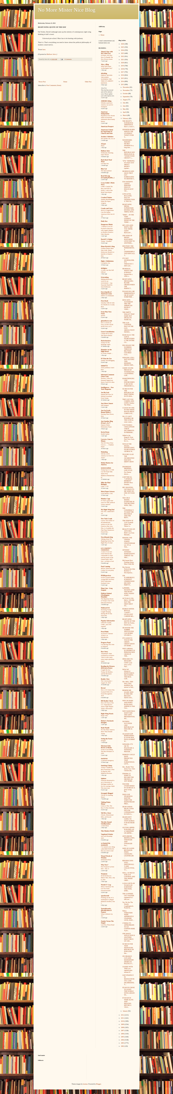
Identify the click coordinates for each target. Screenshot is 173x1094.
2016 (122, 75)
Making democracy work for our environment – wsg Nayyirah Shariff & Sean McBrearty (106, 283)
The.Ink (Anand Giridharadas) (106, 823)
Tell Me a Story (106, 813)
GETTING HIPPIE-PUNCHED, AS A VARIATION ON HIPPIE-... (128, 830)
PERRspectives (106, 575)
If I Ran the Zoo (106, 358)
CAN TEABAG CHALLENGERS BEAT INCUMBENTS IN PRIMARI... (128, 428)
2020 (122, 63)
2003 (122, 1043)
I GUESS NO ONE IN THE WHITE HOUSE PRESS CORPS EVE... (128, 410)
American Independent (105, 113)
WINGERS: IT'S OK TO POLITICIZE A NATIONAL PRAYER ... (128, 747)
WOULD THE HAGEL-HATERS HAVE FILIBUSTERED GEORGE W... (128, 447)
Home (65, 82)
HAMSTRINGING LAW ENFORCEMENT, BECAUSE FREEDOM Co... (128, 382)
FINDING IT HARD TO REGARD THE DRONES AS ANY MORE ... (128, 777)
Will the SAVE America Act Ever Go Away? (107, 456)
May (124, 109)
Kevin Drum (105, 432)
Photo (102, 146)
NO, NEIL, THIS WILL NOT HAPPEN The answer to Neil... (128, 684)
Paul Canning (105, 566)
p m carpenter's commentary (106, 549)
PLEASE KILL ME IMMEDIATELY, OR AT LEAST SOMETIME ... (128, 294)
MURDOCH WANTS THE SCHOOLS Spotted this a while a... (127, 272)
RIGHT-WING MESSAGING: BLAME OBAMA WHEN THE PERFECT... (128, 283)
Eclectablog (105, 277)
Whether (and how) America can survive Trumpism (107, 105)
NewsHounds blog (107, 537)
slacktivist (104, 758)
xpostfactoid (105, 896)
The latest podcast (106, 171)
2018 (122, 69)
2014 (122, 81)
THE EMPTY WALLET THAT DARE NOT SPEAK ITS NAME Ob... (128, 315)
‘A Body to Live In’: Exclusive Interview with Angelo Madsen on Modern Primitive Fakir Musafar (107, 230)
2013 (122, 84)
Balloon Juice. (52, 54)
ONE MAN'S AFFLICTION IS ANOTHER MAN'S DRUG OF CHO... (128, 937)
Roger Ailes (104, 715)
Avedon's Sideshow (107, 136)
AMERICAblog (106, 101)
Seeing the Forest (106, 739)
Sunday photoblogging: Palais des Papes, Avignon (108, 201)
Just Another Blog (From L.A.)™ (107, 422)
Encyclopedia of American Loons (106, 293)
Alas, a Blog (105, 64)
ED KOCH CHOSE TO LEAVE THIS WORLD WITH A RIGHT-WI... (128, 991)
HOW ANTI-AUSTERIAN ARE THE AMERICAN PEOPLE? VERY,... (127, 304)
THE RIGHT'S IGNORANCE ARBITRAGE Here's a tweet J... (128, 123)
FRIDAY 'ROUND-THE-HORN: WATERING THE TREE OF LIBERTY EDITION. (107, 79)
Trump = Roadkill (106, 241)
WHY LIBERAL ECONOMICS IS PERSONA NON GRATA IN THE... (128, 652)
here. (44, 49)
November (126, 90)
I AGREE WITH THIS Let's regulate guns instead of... (127, 969)
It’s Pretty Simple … (107, 353)
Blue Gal (104, 169)
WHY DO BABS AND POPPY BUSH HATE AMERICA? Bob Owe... (128, 704)
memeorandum (106, 468)
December (126, 87)
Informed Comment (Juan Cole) (107, 375)
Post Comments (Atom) (53, 85)
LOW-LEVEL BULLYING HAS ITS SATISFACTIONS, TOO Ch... (128, 197)
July (124, 103)
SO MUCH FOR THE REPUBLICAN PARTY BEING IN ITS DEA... (128, 392)
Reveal (103, 688)
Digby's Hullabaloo (107, 261)
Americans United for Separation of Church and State (107, 131)
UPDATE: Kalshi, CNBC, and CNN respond (106, 624)
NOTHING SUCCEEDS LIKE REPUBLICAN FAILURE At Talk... (128, 726)
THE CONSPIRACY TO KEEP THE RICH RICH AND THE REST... (128, 512)
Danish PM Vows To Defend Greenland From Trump (107, 396)
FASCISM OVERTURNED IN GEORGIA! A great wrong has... (128, 787)
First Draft (104, 301)
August (125, 100)
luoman (85, 1084)
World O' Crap (106, 885)
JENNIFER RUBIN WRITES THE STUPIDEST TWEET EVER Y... (128, 133)
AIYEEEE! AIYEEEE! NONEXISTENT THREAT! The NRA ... (128, 553)
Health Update (105, 434)
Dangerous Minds (107, 224)
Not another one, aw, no (108, 138)
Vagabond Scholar (107, 834)
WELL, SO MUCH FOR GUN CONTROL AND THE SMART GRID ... (128, 876)
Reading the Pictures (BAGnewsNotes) (108, 667)
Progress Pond (105, 642)
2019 (122, 66)
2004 (122, 1040)
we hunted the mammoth (105, 844)
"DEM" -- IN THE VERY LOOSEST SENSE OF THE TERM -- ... (128, 218)
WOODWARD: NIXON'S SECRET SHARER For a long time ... (128, 143)
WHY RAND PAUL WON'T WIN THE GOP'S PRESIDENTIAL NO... (128, 714)
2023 (122, 53)
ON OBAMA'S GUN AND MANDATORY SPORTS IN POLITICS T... (128, 959)
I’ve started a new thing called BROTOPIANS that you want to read (108, 849)
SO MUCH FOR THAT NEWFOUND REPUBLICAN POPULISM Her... (128, 948)
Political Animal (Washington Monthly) (106, 595)
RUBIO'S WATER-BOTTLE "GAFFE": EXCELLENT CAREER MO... (128, 612)
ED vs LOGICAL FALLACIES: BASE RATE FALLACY (107, 324)
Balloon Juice (105, 151)
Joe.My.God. (105, 392)
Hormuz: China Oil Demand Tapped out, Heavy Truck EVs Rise (107, 380)
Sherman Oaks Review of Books (106, 746)
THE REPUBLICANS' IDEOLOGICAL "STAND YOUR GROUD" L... (128, 154)
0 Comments (68, 59)
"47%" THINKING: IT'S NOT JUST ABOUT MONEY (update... (128, 164)
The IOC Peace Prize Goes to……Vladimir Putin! (107, 445)
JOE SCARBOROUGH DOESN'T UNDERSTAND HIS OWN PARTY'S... (128, 580)
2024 (122, 50)
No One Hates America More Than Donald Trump (108, 731)
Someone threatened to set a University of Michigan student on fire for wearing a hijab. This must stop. (108, 784)
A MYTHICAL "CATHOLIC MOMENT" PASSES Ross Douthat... (127, 480)
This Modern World (107, 831)
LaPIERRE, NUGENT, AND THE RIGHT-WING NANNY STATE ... (128, 591)
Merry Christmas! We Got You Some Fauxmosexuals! (107, 888)
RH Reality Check (107, 701)
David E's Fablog (106, 239)
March (125, 115)
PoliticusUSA (105, 608)
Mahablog (104, 452)
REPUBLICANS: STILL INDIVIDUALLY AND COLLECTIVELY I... (128, 865)
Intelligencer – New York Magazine (107, 388)
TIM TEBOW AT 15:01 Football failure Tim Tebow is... (127, 523)
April (124, 112)
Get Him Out (105, 163)
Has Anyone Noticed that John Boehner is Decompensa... (128, 570)
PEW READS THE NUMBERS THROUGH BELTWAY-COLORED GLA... (128, 350)
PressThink (104, 631)
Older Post (88, 82)
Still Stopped (105, 405)
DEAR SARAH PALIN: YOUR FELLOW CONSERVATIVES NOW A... (128, 810)
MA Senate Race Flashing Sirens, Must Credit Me (128, 562)
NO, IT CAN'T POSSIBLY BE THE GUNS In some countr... (128, 419)
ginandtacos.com (106, 321)
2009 (122, 1024)
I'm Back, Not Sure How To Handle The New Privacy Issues (107, 57)
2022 (122, 56)
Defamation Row (106, 859)
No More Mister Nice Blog (66, 10)
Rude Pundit (105, 728)
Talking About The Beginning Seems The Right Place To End (107, 541)
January (125, 1011)
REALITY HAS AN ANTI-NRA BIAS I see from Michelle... (128, 531)
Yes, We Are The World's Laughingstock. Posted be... (128, 905)
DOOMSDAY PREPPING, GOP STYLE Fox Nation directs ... (127, 470)
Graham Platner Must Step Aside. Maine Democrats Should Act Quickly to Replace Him (107, 252)
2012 (122, 1015)
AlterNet (104, 88)
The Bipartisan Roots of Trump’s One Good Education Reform (107, 601)
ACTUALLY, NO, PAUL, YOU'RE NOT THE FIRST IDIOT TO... (128, 602)
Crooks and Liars (107, 208)
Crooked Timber (106, 197)
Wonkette (104, 874)
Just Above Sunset (107, 403)
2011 (122, 1018)
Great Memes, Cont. (107, 493)
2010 (122, 1021)
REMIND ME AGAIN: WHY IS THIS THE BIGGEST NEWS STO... (127, 694)
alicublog (104, 73)
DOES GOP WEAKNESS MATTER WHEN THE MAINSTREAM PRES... (128, 799)
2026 (122, 44)
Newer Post (42, 82)
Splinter (103, 778)
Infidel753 (104, 366)
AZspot (103, 144)
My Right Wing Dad (107, 509)
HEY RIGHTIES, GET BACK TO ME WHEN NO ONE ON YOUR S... (128, 491)
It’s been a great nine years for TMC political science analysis (108, 502)
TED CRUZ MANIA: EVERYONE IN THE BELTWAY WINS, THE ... (128, 501)
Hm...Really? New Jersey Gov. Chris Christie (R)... (128, 769)
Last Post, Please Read (107, 925)
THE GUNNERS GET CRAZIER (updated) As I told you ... (128, 896)
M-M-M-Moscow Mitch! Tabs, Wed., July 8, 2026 (108, 877)
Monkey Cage (105, 499)
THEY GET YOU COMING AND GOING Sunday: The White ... (128, 402)
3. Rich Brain (105, 826)
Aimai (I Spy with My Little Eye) (107, 52)
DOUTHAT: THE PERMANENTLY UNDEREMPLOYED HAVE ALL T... (128, 250)
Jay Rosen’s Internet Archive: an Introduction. (107, 635)
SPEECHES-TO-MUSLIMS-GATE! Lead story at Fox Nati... (127, 662)
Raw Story (104, 651)
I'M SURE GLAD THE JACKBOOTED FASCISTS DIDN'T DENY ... (128, 459)
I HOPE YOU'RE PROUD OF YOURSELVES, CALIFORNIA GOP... (128, 371)
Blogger (98, 1084)
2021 (122, 59)
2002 (122, 1046)
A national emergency (107, 760)
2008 (122, 1027)
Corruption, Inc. (105, 263)
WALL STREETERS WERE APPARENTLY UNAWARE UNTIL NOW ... (128, 915)
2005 (122, 1037)
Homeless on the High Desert (106, 350)
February (126, 118)
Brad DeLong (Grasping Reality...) (107, 176)
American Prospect (107, 126)
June (124, 106)
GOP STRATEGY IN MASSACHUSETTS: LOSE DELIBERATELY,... (128, 979)
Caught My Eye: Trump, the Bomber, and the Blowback (107, 672)
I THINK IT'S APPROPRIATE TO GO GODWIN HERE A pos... (128, 926)
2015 (122, 78)
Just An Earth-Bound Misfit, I (106, 411)
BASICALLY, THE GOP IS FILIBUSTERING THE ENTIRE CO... (128, 338)
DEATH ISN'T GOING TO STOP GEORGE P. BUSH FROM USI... (128, 820)
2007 (122, 1030)
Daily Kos (104, 221)
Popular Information (108, 621)
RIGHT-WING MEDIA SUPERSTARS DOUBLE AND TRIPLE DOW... (128, 208)
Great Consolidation (107, 332)
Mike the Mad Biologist (105, 483)
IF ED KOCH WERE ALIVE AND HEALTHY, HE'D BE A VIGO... (127, 1002)
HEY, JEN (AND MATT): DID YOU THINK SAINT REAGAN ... (127, 229)
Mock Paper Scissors (108, 491)
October (125, 93)
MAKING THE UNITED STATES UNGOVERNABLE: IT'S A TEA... (128, 542)
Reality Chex (105, 679)
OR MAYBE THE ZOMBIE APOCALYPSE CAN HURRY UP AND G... (128, 631)
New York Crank (106, 518)
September (126, 96)
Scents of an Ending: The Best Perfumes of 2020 (107, 751)
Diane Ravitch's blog (108, 246)
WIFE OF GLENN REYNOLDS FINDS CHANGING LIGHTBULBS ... (128, 853)
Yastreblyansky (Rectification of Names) (106, 910)
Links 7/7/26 (104, 486)
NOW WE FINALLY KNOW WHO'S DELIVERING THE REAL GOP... (128, 674)
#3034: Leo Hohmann (107, 295)
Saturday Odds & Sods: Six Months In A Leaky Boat (108, 304)
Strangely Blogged (107, 793)
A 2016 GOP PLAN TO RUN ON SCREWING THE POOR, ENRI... (128, 887)
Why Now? (104, 865)
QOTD (103, 315)
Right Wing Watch (107, 714)
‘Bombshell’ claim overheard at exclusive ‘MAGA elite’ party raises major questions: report (107, 657)
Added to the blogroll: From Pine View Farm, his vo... (128, 438)
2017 (122, 72)
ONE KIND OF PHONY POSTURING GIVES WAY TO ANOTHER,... (128, 239)
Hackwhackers (106, 341)
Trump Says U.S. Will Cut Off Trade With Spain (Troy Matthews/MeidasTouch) (107, 473)
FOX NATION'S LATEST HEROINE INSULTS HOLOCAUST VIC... (127, 186)
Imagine (103, 740)
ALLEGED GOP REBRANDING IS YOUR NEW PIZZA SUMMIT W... (128, 737)
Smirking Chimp (106, 765)
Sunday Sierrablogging (107, 360)
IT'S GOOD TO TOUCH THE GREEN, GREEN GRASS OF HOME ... (128, 641)
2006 (122, 1034)
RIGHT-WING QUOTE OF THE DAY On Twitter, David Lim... (128, 622)
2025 (122, 47)
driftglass (104, 268)
